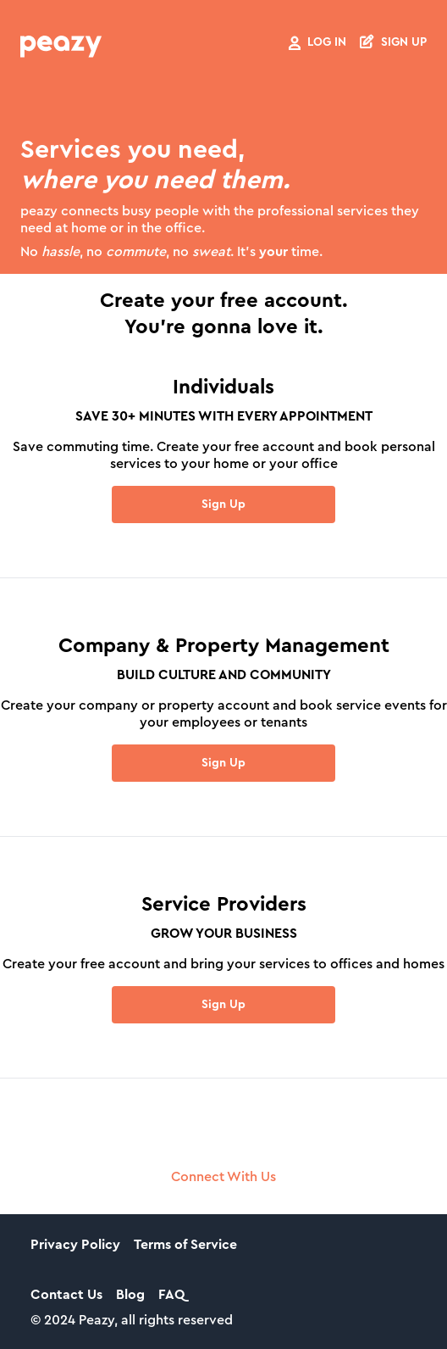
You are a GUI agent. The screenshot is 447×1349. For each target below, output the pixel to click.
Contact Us (66, 1295)
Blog (130, 1295)
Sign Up (223, 504)
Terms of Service (185, 1244)
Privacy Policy (75, 1244)
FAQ (171, 1295)
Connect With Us (223, 1177)
